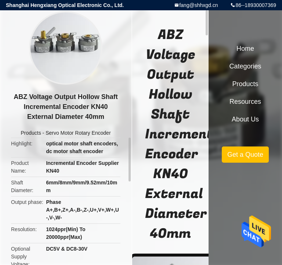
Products (31, 133)
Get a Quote (245, 154)
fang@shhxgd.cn (198, 5)
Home (245, 48)
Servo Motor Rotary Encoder (78, 133)
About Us (245, 119)
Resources (245, 101)
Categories (245, 66)
